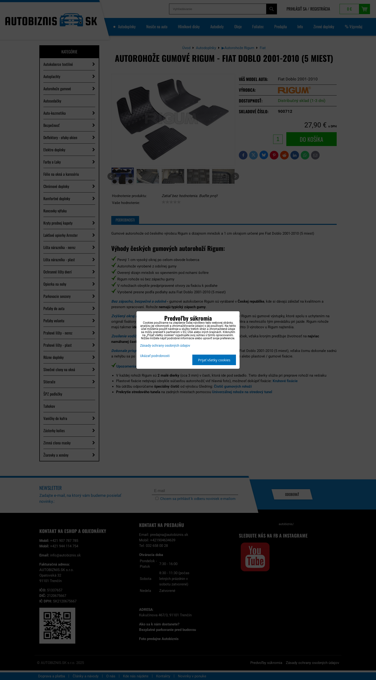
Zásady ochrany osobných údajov (165, 346)
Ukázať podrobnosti (155, 356)
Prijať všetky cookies (214, 360)
